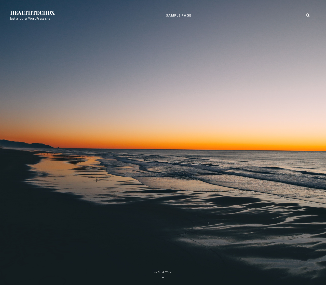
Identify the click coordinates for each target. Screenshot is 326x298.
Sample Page (178, 15)
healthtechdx (32, 12)
